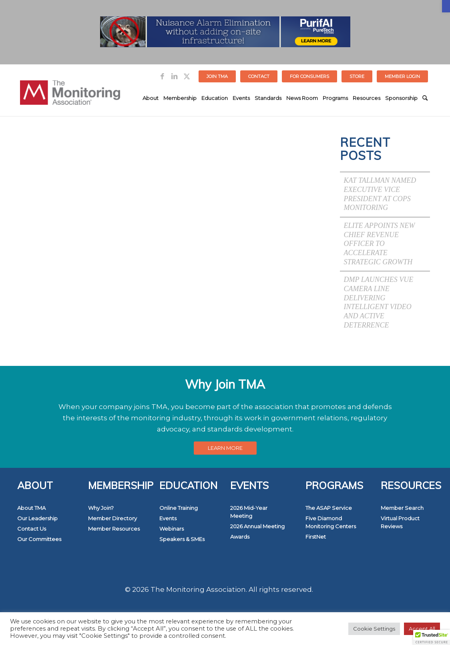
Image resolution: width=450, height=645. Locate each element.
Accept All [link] (422, 628)
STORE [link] (357, 76)
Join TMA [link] (217, 76)
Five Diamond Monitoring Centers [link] (330, 522)
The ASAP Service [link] (328, 508)
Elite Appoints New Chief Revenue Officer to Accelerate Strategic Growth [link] (379, 244)
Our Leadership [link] (37, 518)
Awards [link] (239, 536)
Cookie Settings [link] (374, 628)
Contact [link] (258, 76)
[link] (446, 6)
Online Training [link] (178, 508)
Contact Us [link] (31, 528)
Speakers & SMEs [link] (182, 539)
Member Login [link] (402, 76)
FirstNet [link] (315, 536)
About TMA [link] (31, 508)
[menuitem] (217, 76)
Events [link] (168, 518)
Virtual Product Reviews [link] (400, 522)
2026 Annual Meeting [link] (257, 526)
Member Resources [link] (114, 528)
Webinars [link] (171, 528)
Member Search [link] (402, 508)
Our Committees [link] (39, 539)
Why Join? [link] (101, 508)
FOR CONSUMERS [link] (309, 76)
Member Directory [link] (112, 518)
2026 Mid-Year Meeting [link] (248, 512)
